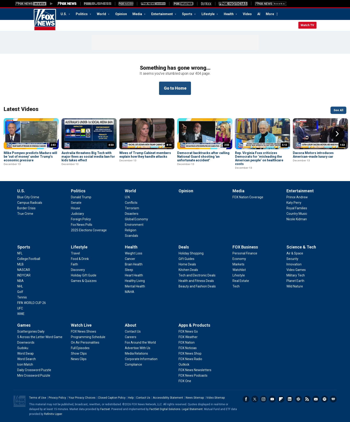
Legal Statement (192, 409)
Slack (298, 399)
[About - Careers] (130, 337)
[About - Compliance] (133, 364)
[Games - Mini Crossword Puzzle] (33, 375)
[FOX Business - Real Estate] (240, 281)
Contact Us (143, 397)
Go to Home (175, 88)
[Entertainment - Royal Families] (296, 208)
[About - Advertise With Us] (137, 348)
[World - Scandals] (131, 235)
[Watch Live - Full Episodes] (80, 348)
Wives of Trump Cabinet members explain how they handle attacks (145, 154)
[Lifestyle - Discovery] (78, 270)
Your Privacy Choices (82, 397)
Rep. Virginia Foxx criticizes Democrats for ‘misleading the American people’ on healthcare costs (259, 158)
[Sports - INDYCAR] (24, 275)
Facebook (246, 399)
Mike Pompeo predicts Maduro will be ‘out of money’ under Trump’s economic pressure (30, 156)
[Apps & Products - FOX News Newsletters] (195, 370)
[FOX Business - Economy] (239, 259)
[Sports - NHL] (20, 286)
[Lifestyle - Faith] (74, 264)
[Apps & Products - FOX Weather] (188, 337)
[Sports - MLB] (20, 264)
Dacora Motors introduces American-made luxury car (313, 154)
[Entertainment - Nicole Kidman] (296, 219)
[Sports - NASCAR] (23, 270)
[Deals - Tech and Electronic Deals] (197, 275)
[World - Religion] (130, 230)
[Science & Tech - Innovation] (294, 264)
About (130, 325)
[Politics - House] (75, 208)
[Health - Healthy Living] (135, 281)
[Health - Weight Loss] (133, 253)
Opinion (121, 14)
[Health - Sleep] (129, 270)
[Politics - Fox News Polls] (81, 224)
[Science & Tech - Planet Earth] (295, 281)
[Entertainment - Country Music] (296, 213)
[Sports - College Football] (28, 259)
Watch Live (81, 325)
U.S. (64, 14)
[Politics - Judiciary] (77, 213)
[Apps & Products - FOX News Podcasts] (193, 375)
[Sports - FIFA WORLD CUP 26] (31, 303)
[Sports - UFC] (20, 308)
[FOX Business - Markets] (238, 264)
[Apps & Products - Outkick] (184, 364)
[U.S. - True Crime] (25, 213)
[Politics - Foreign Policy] (81, 219)
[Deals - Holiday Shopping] (191, 253)
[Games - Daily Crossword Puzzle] (34, 370)
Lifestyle (208, 14)
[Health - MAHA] (129, 292)
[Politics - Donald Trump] (81, 197)
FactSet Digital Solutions (164, 409)
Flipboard (280, 399)
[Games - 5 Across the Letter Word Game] (39, 337)
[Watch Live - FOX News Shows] (83, 331)
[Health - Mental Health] (135, 286)
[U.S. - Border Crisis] (26, 208)
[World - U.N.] (127, 197)
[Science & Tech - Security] (292, 259)
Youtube (272, 399)
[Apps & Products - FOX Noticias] (188, 348)
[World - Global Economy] (136, 219)
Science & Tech (301, 247)
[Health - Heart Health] (134, 275)
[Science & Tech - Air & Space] (294, 253)
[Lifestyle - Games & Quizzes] (84, 281)
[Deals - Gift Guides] (186, 259)
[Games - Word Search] (26, 359)
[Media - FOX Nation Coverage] (247, 197)
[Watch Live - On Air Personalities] (85, 342)
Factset (105, 409)
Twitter (254, 399)
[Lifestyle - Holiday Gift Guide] (83, 275)
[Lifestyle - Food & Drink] (80, 259)
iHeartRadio (333, 399)
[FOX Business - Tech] (236, 286)
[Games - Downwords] (25, 342)
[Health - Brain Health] (134, 264)
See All (338, 110)
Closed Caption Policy (112, 397)
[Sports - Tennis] (22, 297)
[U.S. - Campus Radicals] (29, 202)
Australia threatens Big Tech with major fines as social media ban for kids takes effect (88, 156)
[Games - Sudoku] (22, 348)
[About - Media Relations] (136, 353)
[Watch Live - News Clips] (79, 359)
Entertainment (162, 14)
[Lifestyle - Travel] (75, 253)
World (102, 14)
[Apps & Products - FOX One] (185, 381)
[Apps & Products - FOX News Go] (188, 331)
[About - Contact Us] (133, 331)
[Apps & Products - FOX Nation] (187, 342)
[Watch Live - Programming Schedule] (88, 337)
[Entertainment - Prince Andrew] (297, 197)
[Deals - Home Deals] (187, 264)
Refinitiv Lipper (53, 414)
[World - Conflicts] (131, 202)
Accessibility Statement (168, 397)
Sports (187, 14)
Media (137, 14)
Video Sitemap (215, 397)
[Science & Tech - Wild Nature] (294, 286)
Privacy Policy (57, 397)
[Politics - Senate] (76, 202)
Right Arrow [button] (337, 134)
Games (24, 325)
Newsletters (315, 399)
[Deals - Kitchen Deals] (188, 270)
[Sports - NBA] (20, 281)
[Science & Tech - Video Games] (296, 270)
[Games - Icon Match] (25, 364)
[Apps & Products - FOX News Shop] (190, 353)
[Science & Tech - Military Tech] (295, 275)
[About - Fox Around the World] (140, 342)
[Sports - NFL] (19, 253)
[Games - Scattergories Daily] (31, 331)
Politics (82, 14)
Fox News (45, 20)
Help (131, 397)
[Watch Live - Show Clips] (79, 353)
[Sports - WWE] (21, 314)
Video (247, 14)
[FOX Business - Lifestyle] (238, 275)
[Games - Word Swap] (25, 353)
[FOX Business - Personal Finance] (244, 253)
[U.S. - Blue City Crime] (28, 197)
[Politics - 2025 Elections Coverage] (89, 230)
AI (258, 14)
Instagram (263, 399)
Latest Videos (21, 109)
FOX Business (245, 247)
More (270, 14)
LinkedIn (289, 399)
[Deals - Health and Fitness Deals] (196, 281)
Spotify (324, 399)
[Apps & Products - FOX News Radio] (190, 359)
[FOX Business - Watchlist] (239, 270)
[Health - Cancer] (130, 259)
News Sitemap (195, 397)
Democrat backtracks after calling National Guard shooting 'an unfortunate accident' (203, 156)
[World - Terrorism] (132, 208)
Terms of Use (37, 397)
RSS (307, 399)
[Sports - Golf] (20, 292)
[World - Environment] (134, 224)
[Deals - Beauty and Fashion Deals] (197, 286)
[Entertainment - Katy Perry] (293, 202)
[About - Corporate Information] (141, 359)
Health (229, 14)
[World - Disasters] (131, 213)
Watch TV (307, 25)
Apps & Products (194, 325)
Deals (184, 247)
